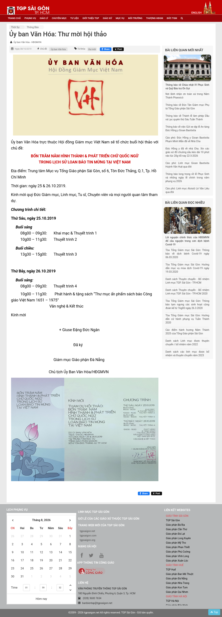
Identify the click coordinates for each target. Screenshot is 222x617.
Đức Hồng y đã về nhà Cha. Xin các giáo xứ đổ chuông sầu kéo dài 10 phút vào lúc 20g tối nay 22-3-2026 (187, 152)
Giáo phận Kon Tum (177, 587)
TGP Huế (171, 569)
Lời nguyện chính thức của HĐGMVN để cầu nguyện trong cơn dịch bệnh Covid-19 (187, 241)
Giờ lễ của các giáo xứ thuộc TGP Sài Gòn (108, 518)
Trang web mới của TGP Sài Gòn (101, 525)
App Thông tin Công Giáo (95, 562)
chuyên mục (59, 18)
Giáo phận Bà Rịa (175, 524)
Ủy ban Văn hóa (58, 49)
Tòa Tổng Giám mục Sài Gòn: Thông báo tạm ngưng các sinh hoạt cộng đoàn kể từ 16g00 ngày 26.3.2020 (187, 304)
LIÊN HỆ (83, 582)
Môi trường (135, 18)
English (196, 12)
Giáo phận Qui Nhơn (177, 592)
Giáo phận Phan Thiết (178, 547)
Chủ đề (43, 49)
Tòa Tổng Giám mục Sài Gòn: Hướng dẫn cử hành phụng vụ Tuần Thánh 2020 (187, 319)
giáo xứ (107, 18)
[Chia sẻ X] (118, 49)
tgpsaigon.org (87, 540)
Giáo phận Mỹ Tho (176, 542)
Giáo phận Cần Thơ (176, 529)
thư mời (92, 49)
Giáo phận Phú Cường (178, 551)
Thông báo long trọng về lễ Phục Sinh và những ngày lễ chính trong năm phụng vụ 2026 (187, 178)
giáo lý (44, 18)
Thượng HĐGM (154, 18)
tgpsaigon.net (87, 531)
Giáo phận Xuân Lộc (177, 560)
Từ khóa (81, 49)
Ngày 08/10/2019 (23, 49)
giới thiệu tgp (91, 18)
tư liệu (74, 18)
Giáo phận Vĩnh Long (177, 556)
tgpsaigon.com (88, 535)
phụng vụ (30, 18)
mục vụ (120, 18)
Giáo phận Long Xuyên (178, 538)
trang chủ (14, 18)
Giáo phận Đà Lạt (175, 533)
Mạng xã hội (87, 546)
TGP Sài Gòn (173, 520)
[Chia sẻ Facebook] (105, 49)
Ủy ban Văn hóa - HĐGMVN (27, 42)
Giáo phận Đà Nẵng (176, 578)
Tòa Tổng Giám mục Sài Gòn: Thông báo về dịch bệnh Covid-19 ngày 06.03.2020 (187, 254)
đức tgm (172, 18)
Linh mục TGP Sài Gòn (93, 512)
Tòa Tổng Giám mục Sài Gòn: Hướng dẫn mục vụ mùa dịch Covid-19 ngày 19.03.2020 (187, 268)
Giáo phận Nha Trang (177, 583)
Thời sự (15, 27)
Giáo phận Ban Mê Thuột (179, 574)
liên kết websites (177, 510)
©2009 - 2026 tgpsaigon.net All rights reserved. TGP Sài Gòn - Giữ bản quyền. (111, 612)
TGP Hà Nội (172, 600)
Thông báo (33, 27)
